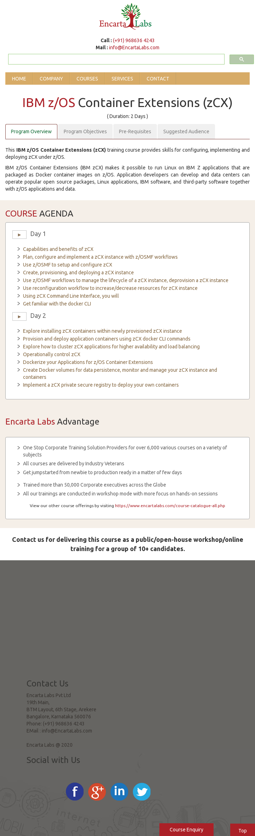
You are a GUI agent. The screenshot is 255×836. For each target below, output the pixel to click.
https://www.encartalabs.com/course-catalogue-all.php (170, 505)
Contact (158, 79)
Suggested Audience (186, 131)
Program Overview (31, 131)
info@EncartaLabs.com (134, 47)
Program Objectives (85, 131)
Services (122, 79)
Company (51, 79)
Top (242, 831)
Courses (87, 79)
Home (19, 79)
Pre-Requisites (135, 131)
